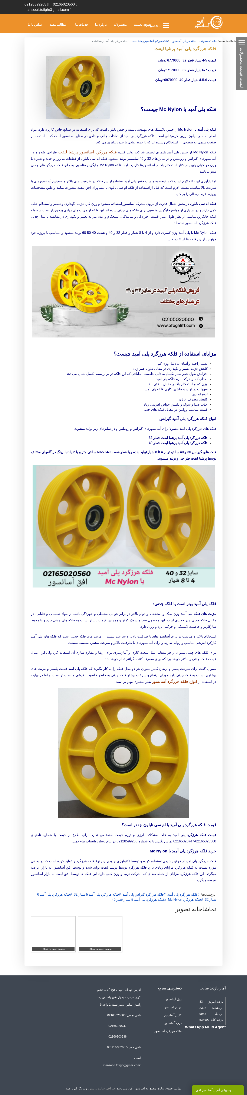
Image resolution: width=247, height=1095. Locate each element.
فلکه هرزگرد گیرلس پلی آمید (143, 894)
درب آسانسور (173, 1023)
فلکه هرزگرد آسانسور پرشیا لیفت (87, 152)
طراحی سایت (106, 1088)
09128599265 (35, 4)
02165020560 (64, 4)
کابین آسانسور (173, 1015)
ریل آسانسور (173, 999)
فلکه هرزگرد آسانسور (168, 1031)
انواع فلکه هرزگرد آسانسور (174, 681)
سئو (91, 1088)
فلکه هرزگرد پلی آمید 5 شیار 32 (96, 894)
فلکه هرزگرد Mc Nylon (184, 899)
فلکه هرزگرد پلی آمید (182, 894)
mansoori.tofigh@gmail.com (46, 10)
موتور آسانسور (172, 1007)
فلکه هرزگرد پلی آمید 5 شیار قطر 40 (138, 899)
